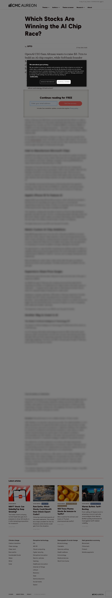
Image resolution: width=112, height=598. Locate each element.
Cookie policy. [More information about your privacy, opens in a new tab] (34, 76)
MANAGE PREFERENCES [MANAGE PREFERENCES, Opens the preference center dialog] (48, 81)
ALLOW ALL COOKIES (64, 81)
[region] (57, 73)
